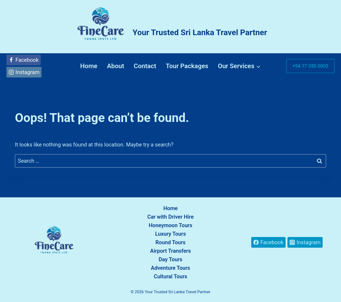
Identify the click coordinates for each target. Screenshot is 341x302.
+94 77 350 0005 (310, 66)
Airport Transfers (170, 251)
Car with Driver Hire (170, 217)
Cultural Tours (170, 276)
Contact (145, 66)
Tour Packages (187, 66)
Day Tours (170, 259)
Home (88, 66)
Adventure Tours (170, 268)
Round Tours (171, 242)
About (115, 66)
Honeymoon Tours (170, 225)
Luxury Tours (170, 234)
